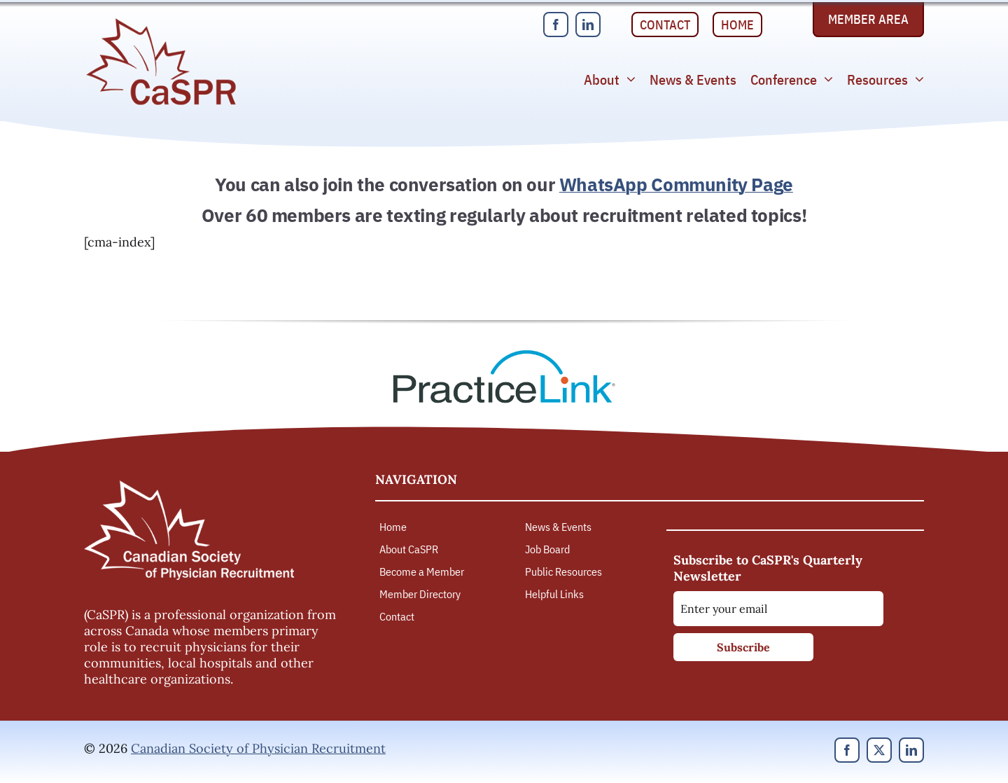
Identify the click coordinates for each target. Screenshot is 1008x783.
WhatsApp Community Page (676, 184)
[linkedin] (588, 24)
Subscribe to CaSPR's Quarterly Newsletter (767, 568)
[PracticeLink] (504, 355)
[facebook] (555, 24)
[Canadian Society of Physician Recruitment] (161, 22)
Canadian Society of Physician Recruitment (258, 748)
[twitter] (879, 750)
